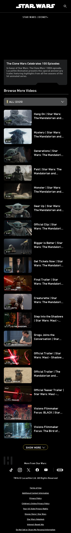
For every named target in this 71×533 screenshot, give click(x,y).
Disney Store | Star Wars (35, 514)
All (16, 102)
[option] (38, 102)
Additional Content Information (35, 493)
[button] (35, 447)
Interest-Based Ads (35, 524)
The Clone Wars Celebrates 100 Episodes (33, 63)
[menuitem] (5, 6)
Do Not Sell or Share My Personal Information (35, 529)
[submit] (65, 6)
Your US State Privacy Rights (35, 508)
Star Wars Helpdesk (35, 519)
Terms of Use (35, 488)
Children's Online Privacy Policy (35, 503)
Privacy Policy (35, 498)
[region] (35, 42)
